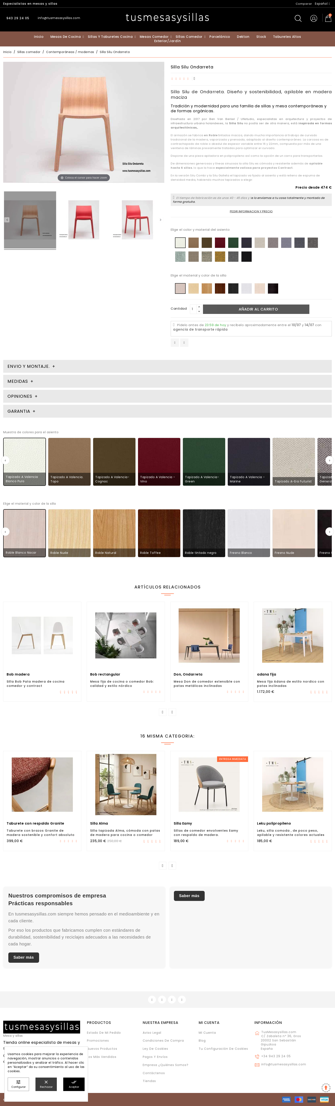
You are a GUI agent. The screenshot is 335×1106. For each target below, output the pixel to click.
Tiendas (149, 1081)
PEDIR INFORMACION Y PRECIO (251, 211)
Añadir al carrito (258, 309)
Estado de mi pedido (104, 1033)
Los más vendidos (101, 1057)
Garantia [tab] (19, 411)
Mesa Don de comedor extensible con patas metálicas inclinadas (207, 683)
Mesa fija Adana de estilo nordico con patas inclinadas (290, 683)
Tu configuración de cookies (223, 1049)
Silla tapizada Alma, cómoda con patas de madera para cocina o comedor (125, 832)
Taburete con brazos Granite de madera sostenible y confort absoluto (41, 832)
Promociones (98, 1040)
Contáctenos (154, 1073)
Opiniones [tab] (20, 396)
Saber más (23, 957)
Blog (202, 1040)
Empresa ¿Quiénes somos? (165, 1065)
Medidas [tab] (17, 381)
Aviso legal (152, 1033)
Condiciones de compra (163, 1040)
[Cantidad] (193, 309)
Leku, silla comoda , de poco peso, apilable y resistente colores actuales (291, 832)
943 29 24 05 (17, 18)
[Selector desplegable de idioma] (322, 3)
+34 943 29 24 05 (276, 1056)
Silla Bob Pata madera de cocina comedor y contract (36, 683)
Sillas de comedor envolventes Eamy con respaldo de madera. (206, 832)
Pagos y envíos (155, 1057)
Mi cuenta (209, 1022)
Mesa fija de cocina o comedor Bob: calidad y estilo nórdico (122, 683)
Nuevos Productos (102, 1049)
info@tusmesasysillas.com (283, 1064)
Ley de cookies (155, 1049)
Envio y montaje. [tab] (28, 366)
